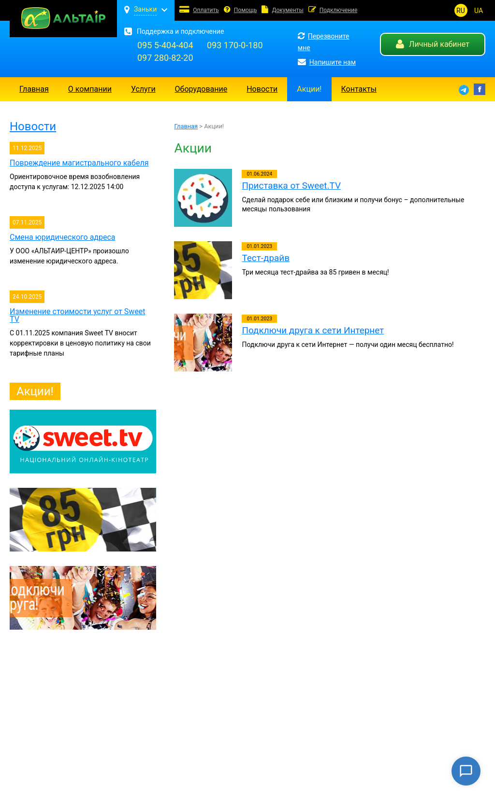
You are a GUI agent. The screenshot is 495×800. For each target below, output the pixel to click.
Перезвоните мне (323, 42)
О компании (90, 89)
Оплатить (206, 10)
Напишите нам (327, 62)
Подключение (339, 10)
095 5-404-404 (165, 45)
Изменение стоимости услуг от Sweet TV (78, 315)
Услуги (143, 89)
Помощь (245, 10)
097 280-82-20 (165, 58)
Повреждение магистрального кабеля (79, 162)
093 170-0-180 (235, 45)
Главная (34, 89)
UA (478, 10)
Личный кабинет (432, 44)
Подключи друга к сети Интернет (313, 330)
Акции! (309, 89)
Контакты (359, 89)
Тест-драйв (266, 257)
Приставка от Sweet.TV (291, 185)
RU (460, 10)
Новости (262, 89)
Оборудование (201, 89)
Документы (287, 10)
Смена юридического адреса (63, 237)
